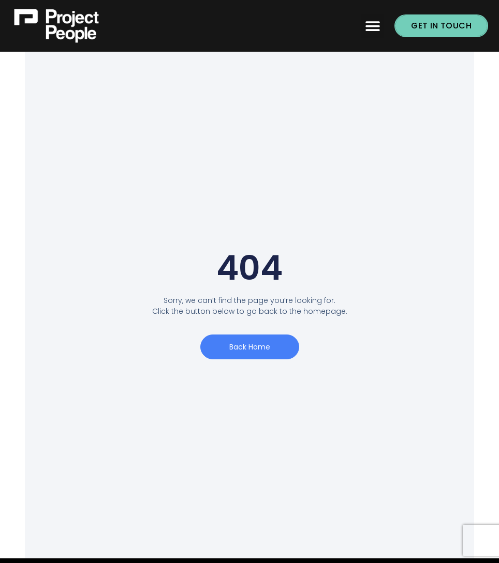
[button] (372, 26)
